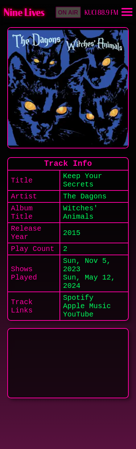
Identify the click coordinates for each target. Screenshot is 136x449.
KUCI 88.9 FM (101, 12)
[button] (68, 12)
